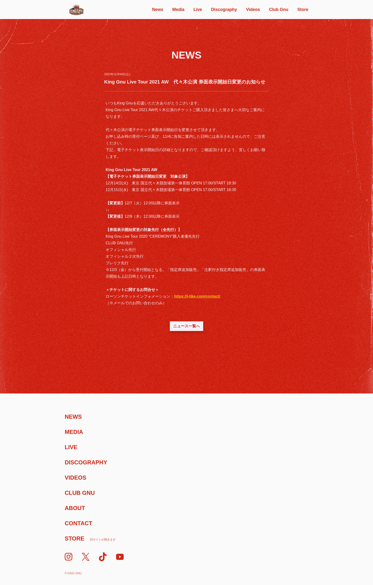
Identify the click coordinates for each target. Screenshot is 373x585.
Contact (78, 523)
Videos (253, 9)
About (75, 508)
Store (302, 9)
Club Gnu (278, 9)
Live (197, 9)
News (157, 9)
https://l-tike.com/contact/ (197, 296)
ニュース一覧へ (186, 326)
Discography (224, 9)
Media (178, 9)
